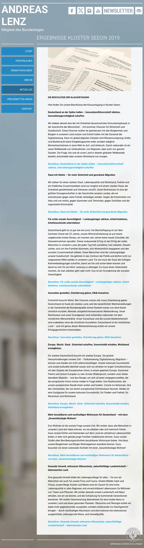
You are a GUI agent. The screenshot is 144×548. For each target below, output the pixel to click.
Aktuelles (26, 89)
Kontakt (27, 108)
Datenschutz (127, 544)
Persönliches (24, 60)
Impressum (115, 544)
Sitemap (139, 544)
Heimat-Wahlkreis (21, 70)
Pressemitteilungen (19, 99)
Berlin (28, 80)
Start (28, 51)
